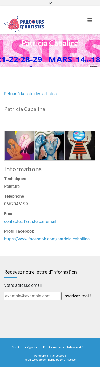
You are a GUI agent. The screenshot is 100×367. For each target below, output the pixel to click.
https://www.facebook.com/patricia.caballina (47, 238)
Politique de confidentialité (63, 347)
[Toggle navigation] (90, 20)
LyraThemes (68, 359)
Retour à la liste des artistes (30, 93)
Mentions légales (24, 347)
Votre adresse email (23, 285)
